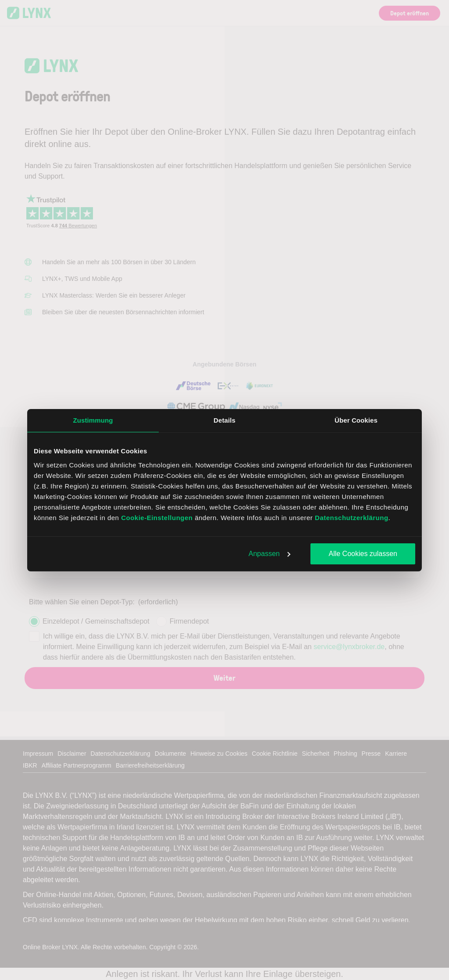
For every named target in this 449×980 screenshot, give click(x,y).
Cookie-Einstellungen (156, 517)
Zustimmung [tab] (93, 420)
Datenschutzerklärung (351, 517)
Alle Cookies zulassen (362, 553)
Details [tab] (224, 420)
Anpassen (269, 553)
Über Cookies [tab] (356, 420)
